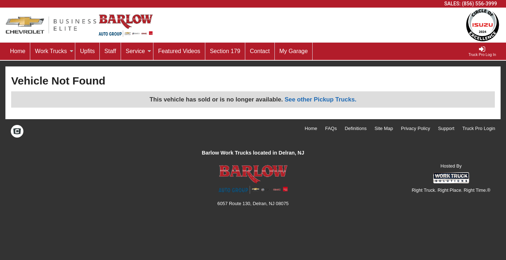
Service (138, 51)
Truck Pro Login (478, 128)
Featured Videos (179, 51)
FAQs (331, 128)
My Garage (293, 51)
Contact (260, 51)
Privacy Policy (415, 128)
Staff (110, 51)
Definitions (356, 128)
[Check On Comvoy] (17, 132)
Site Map (384, 128)
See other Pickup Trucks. (321, 99)
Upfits (87, 51)
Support (446, 128)
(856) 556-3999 (479, 3)
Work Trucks (54, 51)
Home (18, 51)
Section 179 (225, 51)
